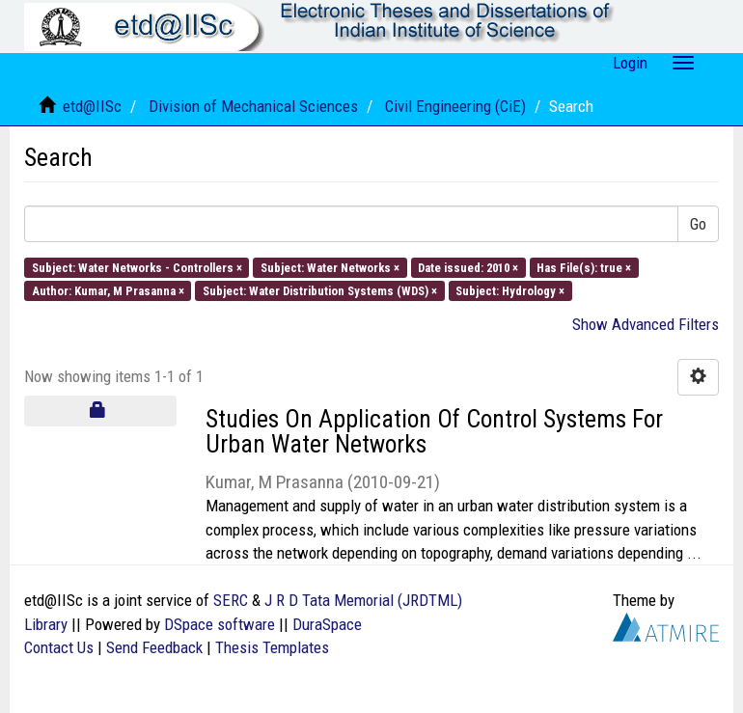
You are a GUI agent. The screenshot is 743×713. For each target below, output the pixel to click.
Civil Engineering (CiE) (455, 106)
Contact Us (59, 647)
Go (698, 223)
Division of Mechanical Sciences (253, 106)
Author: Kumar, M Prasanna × (108, 290)
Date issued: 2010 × (468, 267)
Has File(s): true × (584, 267)
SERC (230, 600)
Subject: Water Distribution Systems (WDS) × (320, 290)
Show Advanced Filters (645, 324)
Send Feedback (154, 647)
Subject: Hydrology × (509, 290)
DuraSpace (327, 624)
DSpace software (219, 624)
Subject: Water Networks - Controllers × (137, 267)
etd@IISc (92, 106)
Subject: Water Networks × (330, 267)
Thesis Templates (272, 647)
